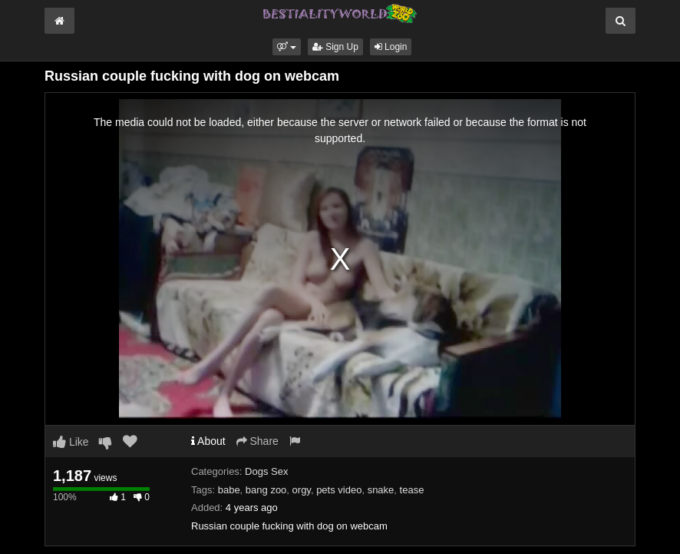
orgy (301, 490)
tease (412, 490)
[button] (286, 46)
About (208, 441)
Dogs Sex (266, 471)
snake (381, 490)
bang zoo (266, 490)
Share (257, 441)
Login (391, 46)
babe (229, 490)
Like (71, 442)
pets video (338, 490)
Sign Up (335, 46)
